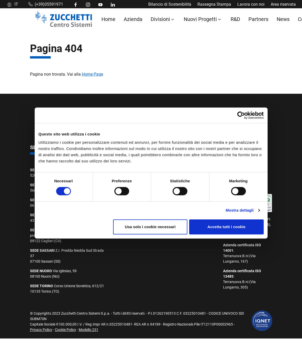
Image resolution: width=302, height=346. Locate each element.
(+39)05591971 (45, 4)
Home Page (92, 74)
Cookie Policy (65, 329)
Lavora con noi (250, 4)
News (283, 19)
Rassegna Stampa (214, 4)
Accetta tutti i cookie (227, 227)
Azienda (133, 19)
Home (108, 19)
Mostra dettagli (240, 210)
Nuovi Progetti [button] (200, 19)
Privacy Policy (41, 329)
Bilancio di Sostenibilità (169, 4)
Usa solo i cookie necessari (150, 227)
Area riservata (283, 4)
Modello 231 (88, 329)
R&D (235, 19)
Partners (258, 19)
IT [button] (12, 4)
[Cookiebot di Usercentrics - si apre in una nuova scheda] (241, 115)
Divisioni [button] (160, 19)
